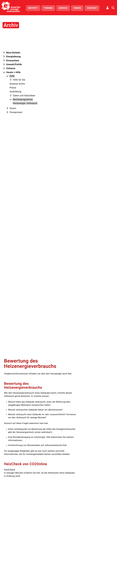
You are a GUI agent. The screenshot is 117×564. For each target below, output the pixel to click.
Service (64, 8)
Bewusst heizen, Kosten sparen (48, 290)
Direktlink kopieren (41, 252)
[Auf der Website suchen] (113, 7)
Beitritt (34, 8)
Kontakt (93, 8)
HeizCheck (38, 145)
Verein (78, 8)
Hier (77, 113)
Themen (49, 8)
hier (98, 50)
